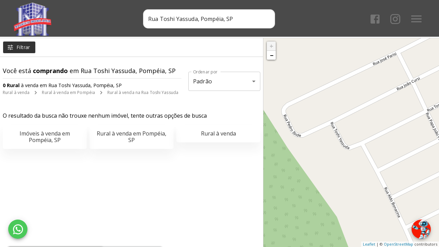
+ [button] (271, 46)
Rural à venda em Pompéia (68, 92)
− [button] (271, 55)
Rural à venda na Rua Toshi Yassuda (142, 92)
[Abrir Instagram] (395, 19)
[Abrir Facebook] (375, 19)
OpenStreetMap (398, 244)
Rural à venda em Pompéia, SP (131, 137)
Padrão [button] (202, 81)
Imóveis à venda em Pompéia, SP (45, 137)
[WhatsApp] (17, 229)
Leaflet (369, 244)
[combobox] (209, 18)
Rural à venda (16, 92)
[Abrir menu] (416, 19)
